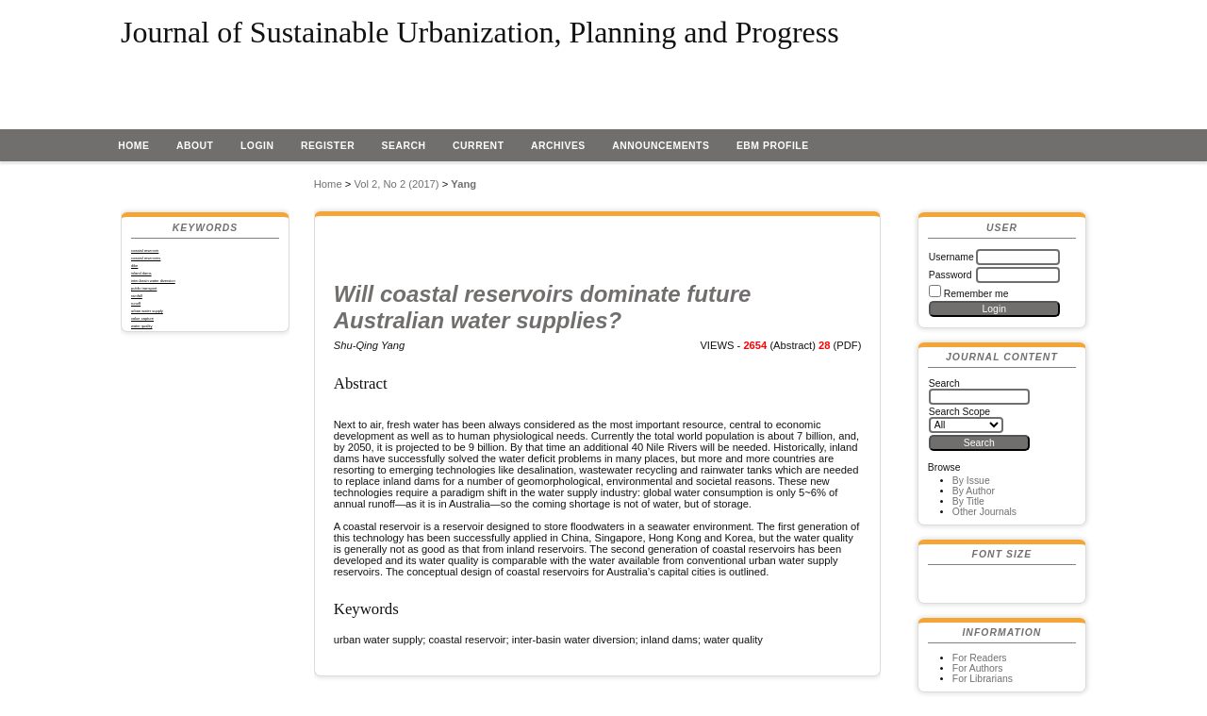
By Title (968, 501)
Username (951, 257)
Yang (463, 184)
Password (950, 275)
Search (404, 146)
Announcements (660, 146)
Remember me (976, 294)
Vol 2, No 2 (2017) (396, 184)
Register (328, 146)
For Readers (979, 658)
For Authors (977, 668)
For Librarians (982, 679)
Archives (558, 146)
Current (478, 146)
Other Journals (984, 512)
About (195, 146)
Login (257, 146)
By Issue (971, 480)
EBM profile (772, 146)
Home (133, 146)
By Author (973, 491)
